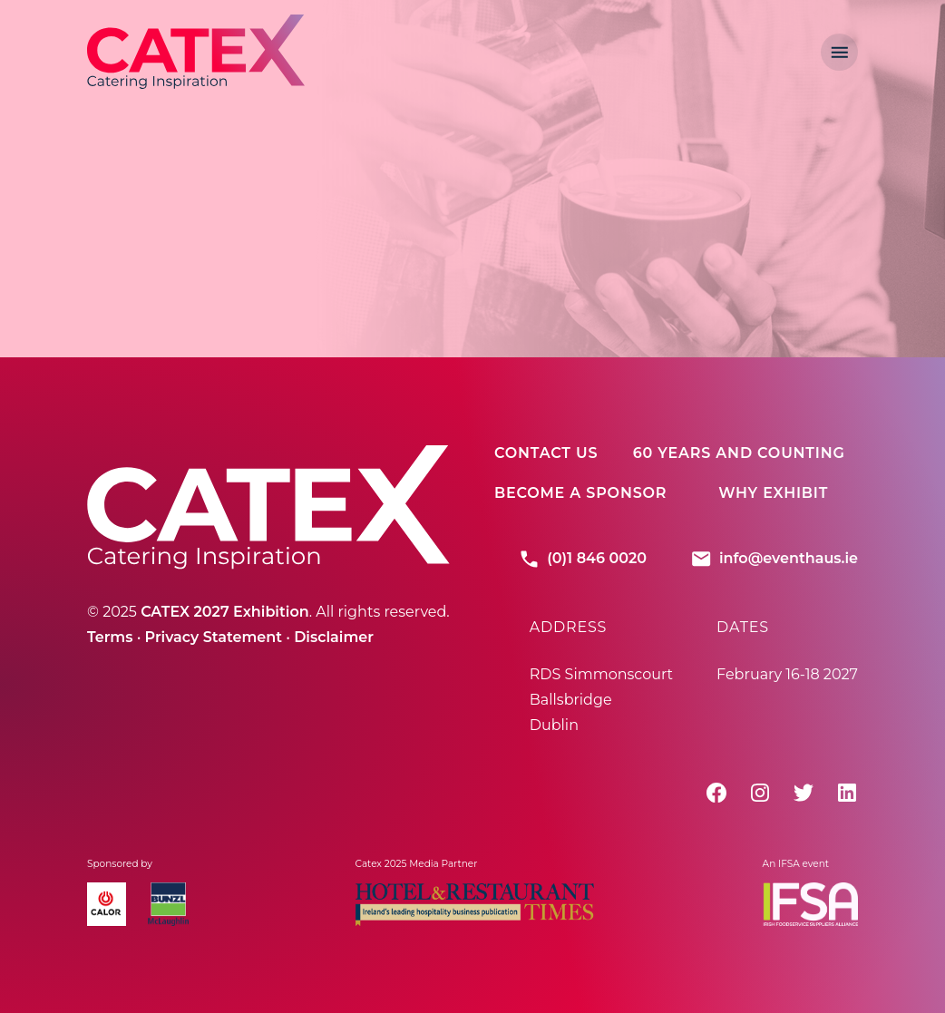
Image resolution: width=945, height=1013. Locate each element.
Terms (109, 637)
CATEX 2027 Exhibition (225, 611)
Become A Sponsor (580, 493)
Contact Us (546, 453)
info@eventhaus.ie (774, 559)
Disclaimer (334, 637)
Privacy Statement (214, 637)
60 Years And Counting (739, 453)
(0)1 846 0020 (582, 559)
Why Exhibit (773, 493)
